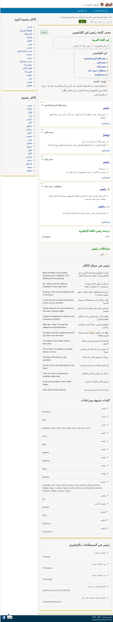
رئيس (103, 408)
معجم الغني (101, 63)
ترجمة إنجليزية (100, 75)
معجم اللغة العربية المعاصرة (94, 59)
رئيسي (103, 433)
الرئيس (103, 512)
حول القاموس (81, 11)
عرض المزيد (105, 123)
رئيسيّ (103, 504)
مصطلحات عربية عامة (97, 71)
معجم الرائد (101, 67)
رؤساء (103, 474)
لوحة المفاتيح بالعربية (100, 11)
